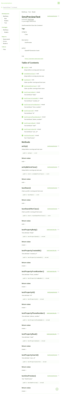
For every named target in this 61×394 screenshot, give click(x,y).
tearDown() (27, 80)
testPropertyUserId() (30, 129)
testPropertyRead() (30, 123)
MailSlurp (5, 16)
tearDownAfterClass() (30, 86)
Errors (5, 41)
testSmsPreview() (29, 135)
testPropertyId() (29, 110)
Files (4, 49)
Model (33, 12)
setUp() (26, 67)
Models (6, 20)
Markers (5, 43)
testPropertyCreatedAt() (31, 98)
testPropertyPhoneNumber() (32, 117)
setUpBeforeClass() (29, 73)
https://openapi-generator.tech (34, 58)
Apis (5, 18)
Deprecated (6, 39)
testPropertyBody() (30, 92)
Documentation (6, 3)
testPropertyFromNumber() (32, 104)
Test (5, 23)
